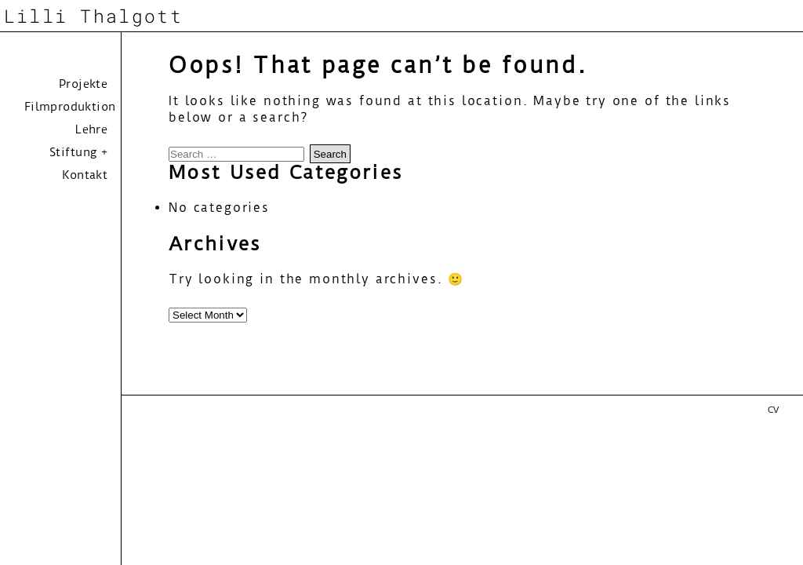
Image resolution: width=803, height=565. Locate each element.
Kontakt (84, 175)
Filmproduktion (70, 107)
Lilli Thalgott (93, 15)
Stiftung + (78, 152)
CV (773, 409)
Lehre (91, 129)
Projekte (83, 84)
